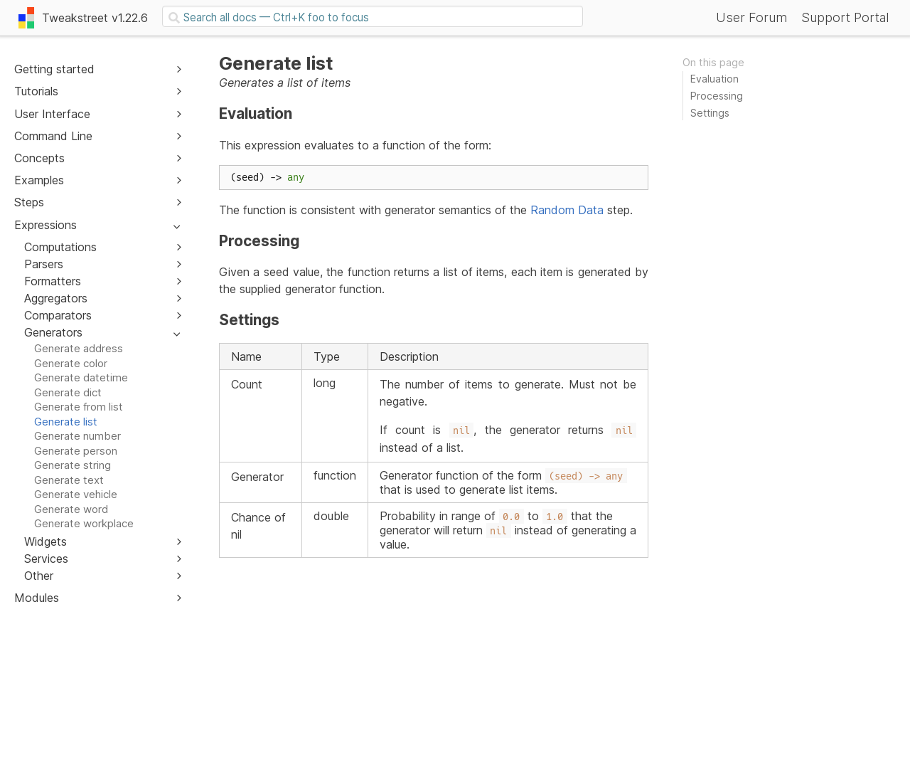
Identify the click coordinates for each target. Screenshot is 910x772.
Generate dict (68, 392)
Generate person (75, 451)
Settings (709, 113)
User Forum (751, 17)
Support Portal (845, 17)
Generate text (69, 480)
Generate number (77, 436)
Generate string (72, 465)
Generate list (65, 421)
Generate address (78, 348)
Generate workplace (84, 523)
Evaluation (714, 79)
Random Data (567, 210)
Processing (716, 96)
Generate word (71, 509)
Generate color (70, 363)
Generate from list (78, 406)
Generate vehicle (75, 494)
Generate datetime (81, 377)
